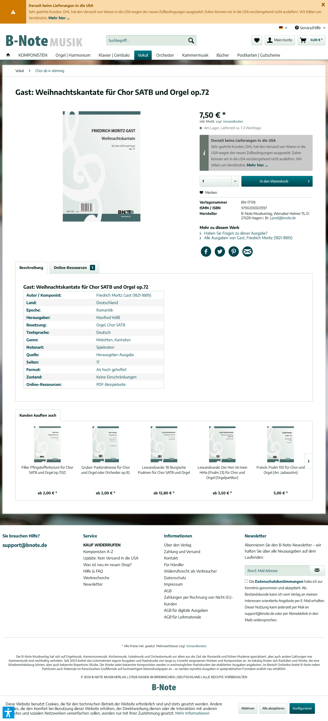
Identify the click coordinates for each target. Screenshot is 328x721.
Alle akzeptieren (273, 708)
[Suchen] (191, 40)
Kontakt (171, 558)
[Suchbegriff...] (151, 40)
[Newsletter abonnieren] (317, 570)
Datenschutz (175, 577)
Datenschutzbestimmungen (279, 581)
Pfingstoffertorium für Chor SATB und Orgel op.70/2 (47, 470)
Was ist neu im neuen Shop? (107, 564)
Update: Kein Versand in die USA (110, 558)
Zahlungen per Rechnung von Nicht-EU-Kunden (198, 600)
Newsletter (92, 584)
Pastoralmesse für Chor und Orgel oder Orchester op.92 (105, 470)
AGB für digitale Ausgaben (186, 610)
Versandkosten (196, 646)
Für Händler (174, 564)
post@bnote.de (284, 218)
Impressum (173, 584)
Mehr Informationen (192, 713)
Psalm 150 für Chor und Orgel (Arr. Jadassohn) (281, 470)
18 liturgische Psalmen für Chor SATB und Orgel (164, 470)
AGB (167, 590)
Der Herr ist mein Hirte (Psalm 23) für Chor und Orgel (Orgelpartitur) (222, 472)
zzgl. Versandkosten (229, 121)
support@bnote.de (25, 545)
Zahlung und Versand (182, 551)
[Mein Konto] (280, 40)
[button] (8, 712)
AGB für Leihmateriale (182, 617)
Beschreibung (31, 267)
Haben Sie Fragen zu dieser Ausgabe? (234, 233)
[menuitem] (151, 40)
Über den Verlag (177, 545)
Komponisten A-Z (98, 551)
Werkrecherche (96, 577)
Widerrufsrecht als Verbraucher (190, 571)
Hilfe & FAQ (93, 571)
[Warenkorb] (311, 40)
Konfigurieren (302, 708)
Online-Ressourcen (74, 267)
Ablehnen (247, 708)
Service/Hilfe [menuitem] (308, 27)
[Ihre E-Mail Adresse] (277, 570)
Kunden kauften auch (37, 415)
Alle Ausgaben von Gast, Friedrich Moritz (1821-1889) (246, 237)
